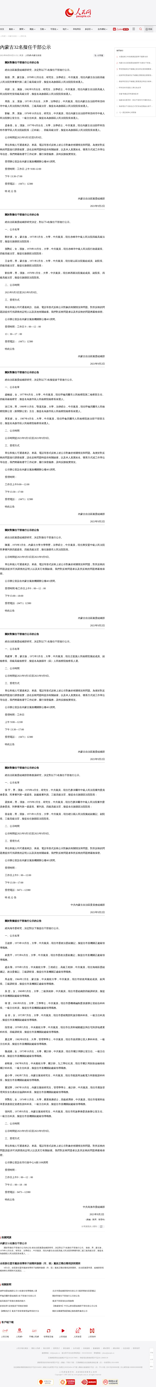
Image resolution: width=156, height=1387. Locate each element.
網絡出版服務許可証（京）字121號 (92, 1367)
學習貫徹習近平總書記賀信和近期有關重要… (136, 69)
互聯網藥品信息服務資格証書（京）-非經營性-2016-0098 (97, 1362)
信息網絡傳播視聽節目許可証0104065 (28, 1367)
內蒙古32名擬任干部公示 (13, 1243)
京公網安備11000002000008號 (131, 1367)
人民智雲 (77, 1332)
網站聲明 (106, 1348)
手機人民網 (34, 1332)
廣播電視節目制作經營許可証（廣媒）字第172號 (55, 1362)
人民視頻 (63, 1332)
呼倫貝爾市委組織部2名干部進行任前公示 (18, 1296)
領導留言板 (48, 1332)
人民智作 (92, 1332)
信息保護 (126, 1348)
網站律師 (116, 1348)
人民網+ (19, 1332)
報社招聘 (46, 1348)
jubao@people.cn (108, 1353)
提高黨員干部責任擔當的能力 (12, 1301)
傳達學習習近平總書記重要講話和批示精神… (136, 81)
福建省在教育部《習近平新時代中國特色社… (136, 100)
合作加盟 (76, 1348)
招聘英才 (56, 1348)
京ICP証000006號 (112, 1367)
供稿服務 (86, 1348)
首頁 (2, 29)
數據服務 (96, 1348)
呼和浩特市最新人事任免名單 (130, 88)
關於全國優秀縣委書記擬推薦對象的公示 (70, 1311)
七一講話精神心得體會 (127, 112)
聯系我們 (136, 1348)
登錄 (150, 29)
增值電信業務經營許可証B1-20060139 (94, 1358)
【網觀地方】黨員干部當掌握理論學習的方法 (19, 1311)
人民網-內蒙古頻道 (33, 55)
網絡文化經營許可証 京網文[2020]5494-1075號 (60, 1367)
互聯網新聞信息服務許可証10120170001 (63, 1358)
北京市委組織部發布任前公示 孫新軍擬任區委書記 (74, 1291)
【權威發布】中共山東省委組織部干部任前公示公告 (74, 1306)
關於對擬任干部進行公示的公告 (66, 1296)
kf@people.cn (55, 1353)
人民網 (2, 36)
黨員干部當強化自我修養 (63, 1301)
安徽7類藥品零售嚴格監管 (128, 94)
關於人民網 (35, 1348)
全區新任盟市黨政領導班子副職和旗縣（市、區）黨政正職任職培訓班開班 (40, 1263)
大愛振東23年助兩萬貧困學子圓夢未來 (133, 57)
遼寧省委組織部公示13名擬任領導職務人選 (18, 1291)
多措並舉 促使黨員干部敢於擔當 (14, 1306)
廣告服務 (66, 1348)
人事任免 (22, 36)
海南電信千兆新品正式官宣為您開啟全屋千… (136, 106)
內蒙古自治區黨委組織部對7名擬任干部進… (135, 63)
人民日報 (5, 1332)
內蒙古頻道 (12, 36)
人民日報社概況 (22, 1348)
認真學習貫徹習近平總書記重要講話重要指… (136, 75)
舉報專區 (77, 29)
